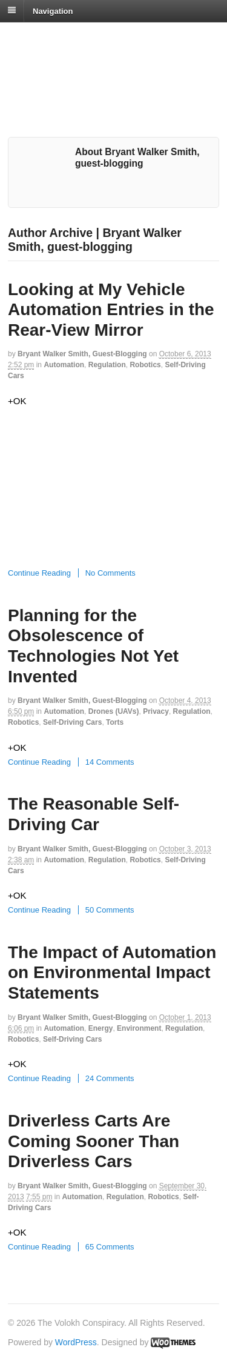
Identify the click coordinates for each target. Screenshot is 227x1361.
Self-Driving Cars (72, 722)
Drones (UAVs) (113, 711)
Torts (114, 722)
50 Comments (109, 909)
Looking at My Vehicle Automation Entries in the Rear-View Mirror (111, 309)
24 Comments (109, 1078)
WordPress (76, 1342)
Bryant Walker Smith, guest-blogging (82, 354)
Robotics (145, 365)
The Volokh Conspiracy (93, 37)
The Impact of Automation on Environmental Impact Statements (112, 972)
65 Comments (109, 1246)
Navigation (53, 10)
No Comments (110, 572)
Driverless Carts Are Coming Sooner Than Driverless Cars (93, 1141)
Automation (64, 365)
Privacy (156, 711)
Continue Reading (39, 572)
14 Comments (109, 762)
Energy (100, 1028)
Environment (139, 1028)
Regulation (107, 365)
